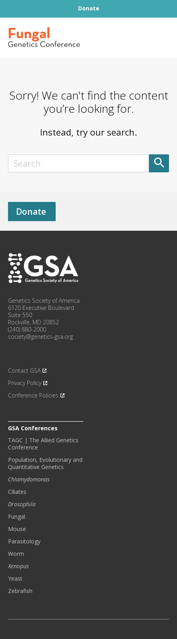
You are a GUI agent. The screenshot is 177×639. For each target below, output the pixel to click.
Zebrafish (20, 591)
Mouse (17, 529)
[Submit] (159, 163)
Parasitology (24, 541)
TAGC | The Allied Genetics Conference (43, 444)
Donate (31, 211)
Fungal (16, 516)
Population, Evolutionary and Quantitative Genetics (45, 463)
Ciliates (17, 491)
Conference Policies (33, 395)
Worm (16, 553)
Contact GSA (24, 370)
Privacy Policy (24, 383)
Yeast (15, 578)
